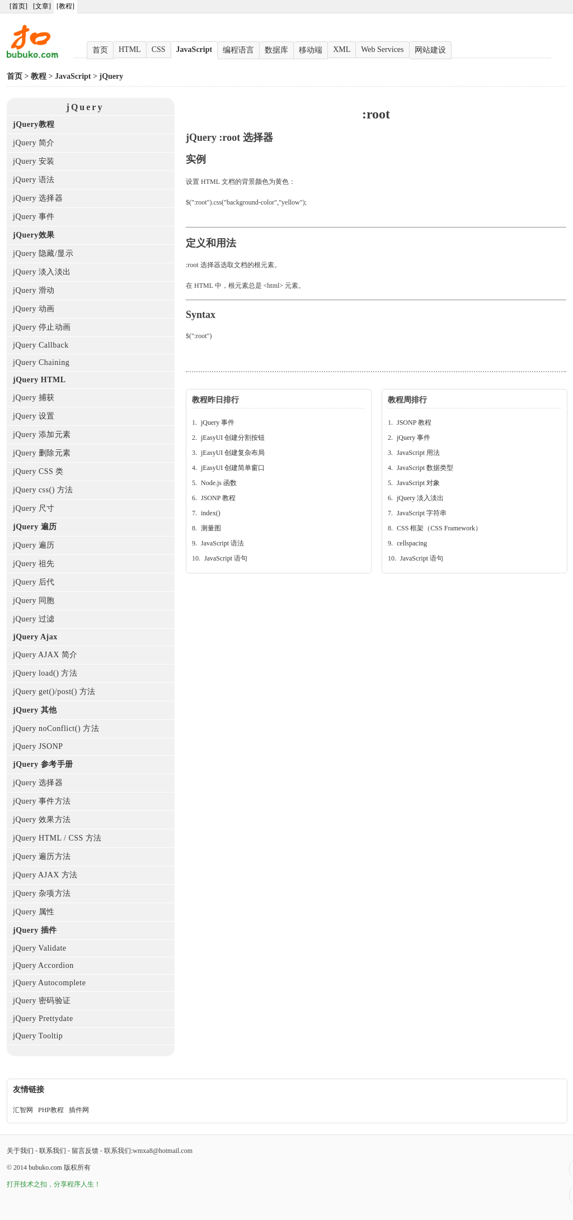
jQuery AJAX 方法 (45, 875)
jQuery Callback (41, 345)
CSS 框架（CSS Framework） (439, 528)
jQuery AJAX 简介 (45, 655)
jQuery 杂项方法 (42, 893)
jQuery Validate (40, 948)
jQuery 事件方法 (42, 801)
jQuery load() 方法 (45, 673)
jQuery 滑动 (34, 290)
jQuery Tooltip (38, 1036)
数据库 (276, 50)
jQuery (112, 76)
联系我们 (52, 1151)
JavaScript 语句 (225, 558)
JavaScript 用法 (418, 453)
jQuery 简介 (34, 143)
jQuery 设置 (34, 416)
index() (210, 513)
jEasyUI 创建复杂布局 (233, 453)
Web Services (382, 49)
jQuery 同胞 (34, 600)
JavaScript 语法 (222, 543)
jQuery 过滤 (34, 619)
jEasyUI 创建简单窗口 (233, 468)
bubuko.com (45, 1167)
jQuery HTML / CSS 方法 (57, 838)
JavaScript (194, 49)
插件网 (79, 1110)
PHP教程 (51, 1110)
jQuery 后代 (34, 582)
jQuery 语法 (34, 179)
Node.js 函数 (219, 483)
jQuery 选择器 (38, 198)
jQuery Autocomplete (49, 983)
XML (341, 49)
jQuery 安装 (34, 161)
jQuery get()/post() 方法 (54, 691)
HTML (130, 49)
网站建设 (430, 50)
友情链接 (28, 1089)
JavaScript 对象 (418, 483)
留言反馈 (85, 1151)
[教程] (65, 6)
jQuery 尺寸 (34, 508)
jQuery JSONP (38, 746)
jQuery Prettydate (43, 1018)
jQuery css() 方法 (43, 490)
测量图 (211, 528)
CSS (159, 49)
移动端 (310, 50)
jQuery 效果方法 (42, 819)
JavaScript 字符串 (422, 513)
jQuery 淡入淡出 (42, 272)
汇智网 (23, 1110)
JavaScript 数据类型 (425, 468)
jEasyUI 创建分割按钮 (233, 438)
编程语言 (238, 50)
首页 (100, 50)
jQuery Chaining (41, 362)
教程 (38, 76)
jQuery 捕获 (34, 397)
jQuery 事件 (34, 216)
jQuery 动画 (34, 309)
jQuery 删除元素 (42, 453)
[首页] (18, 6)
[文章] (42, 6)
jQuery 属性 (34, 912)
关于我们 (20, 1151)
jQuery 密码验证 (42, 1000)
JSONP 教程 (218, 498)
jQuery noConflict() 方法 (56, 728)
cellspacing (412, 543)
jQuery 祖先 (34, 563)
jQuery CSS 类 (38, 471)
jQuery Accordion (43, 965)
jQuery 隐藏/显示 (43, 253)
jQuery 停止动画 (42, 327)
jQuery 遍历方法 (42, 856)
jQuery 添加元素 (42, 434)
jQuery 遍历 (34, 545)
